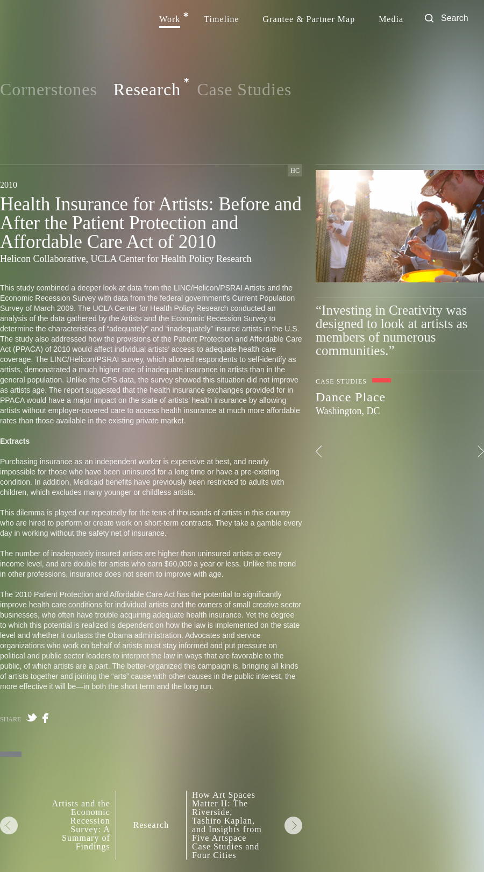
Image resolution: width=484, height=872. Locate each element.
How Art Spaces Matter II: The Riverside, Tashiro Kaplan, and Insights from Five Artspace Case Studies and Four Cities (227, 825)
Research (147, 90)
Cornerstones (48, 89)
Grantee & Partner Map (309, 19)
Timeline (221, 19)
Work (169, 19)
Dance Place (351, 397)
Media (391, 19)
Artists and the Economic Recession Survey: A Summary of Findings (81, 825)
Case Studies (244, 89)
